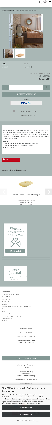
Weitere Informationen (26, 420)
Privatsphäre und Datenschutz (11, 316)
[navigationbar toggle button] (49, 2)
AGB (3, 311)
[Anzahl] (26, 87)
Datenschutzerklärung (32, 403)
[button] (5, 87)
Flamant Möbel (6, 297)
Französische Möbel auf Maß (11, 294)
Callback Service (7, 319)
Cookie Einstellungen (8, 321)
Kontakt (4, 304)
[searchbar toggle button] (40, 2)
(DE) (30, 67)
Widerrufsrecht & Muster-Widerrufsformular (16, 306)
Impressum (5, 302)
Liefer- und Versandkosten (10, 314)
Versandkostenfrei (7, 309)
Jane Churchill (6, 299)
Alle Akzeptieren (26, 408)
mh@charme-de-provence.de (26, 336)
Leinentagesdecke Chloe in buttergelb (26, 195)
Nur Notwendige (26, 414)
